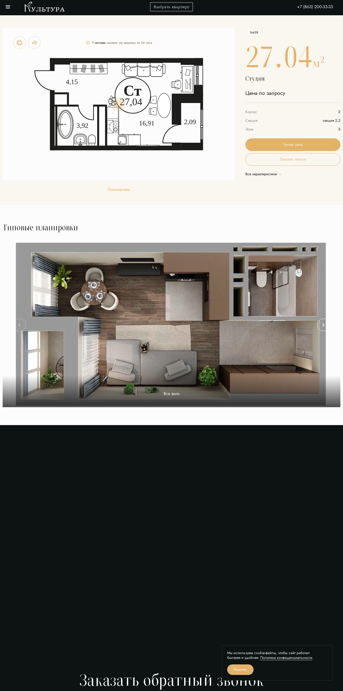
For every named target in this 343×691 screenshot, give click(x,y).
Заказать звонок (293, 159)
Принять (240, 669)
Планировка (118, 189)
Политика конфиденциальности (286, 657)
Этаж (249, 129)
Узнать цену (293, 144)
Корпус (251, 111)
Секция (251, 120)
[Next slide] (323, 325)
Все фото (172, 394)
